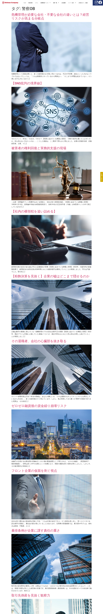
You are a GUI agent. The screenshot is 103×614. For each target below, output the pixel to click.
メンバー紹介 (72, 3)
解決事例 (30, 3)
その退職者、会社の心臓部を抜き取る (39, 341)
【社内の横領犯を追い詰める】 (34, 211)
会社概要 (64, 3)
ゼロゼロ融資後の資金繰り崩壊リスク (39, 406)
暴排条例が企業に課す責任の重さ (35, 530)
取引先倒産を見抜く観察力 (30, 595)
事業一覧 (56, 3)
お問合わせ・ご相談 (83, 3)
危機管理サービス (45, 3)
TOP (25, 3)
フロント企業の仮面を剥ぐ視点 (34, 471)
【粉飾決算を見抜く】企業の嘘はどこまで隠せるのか (50, 276)
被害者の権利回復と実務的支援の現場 (38, 148)
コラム (36, 3)
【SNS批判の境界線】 (27, 83)
